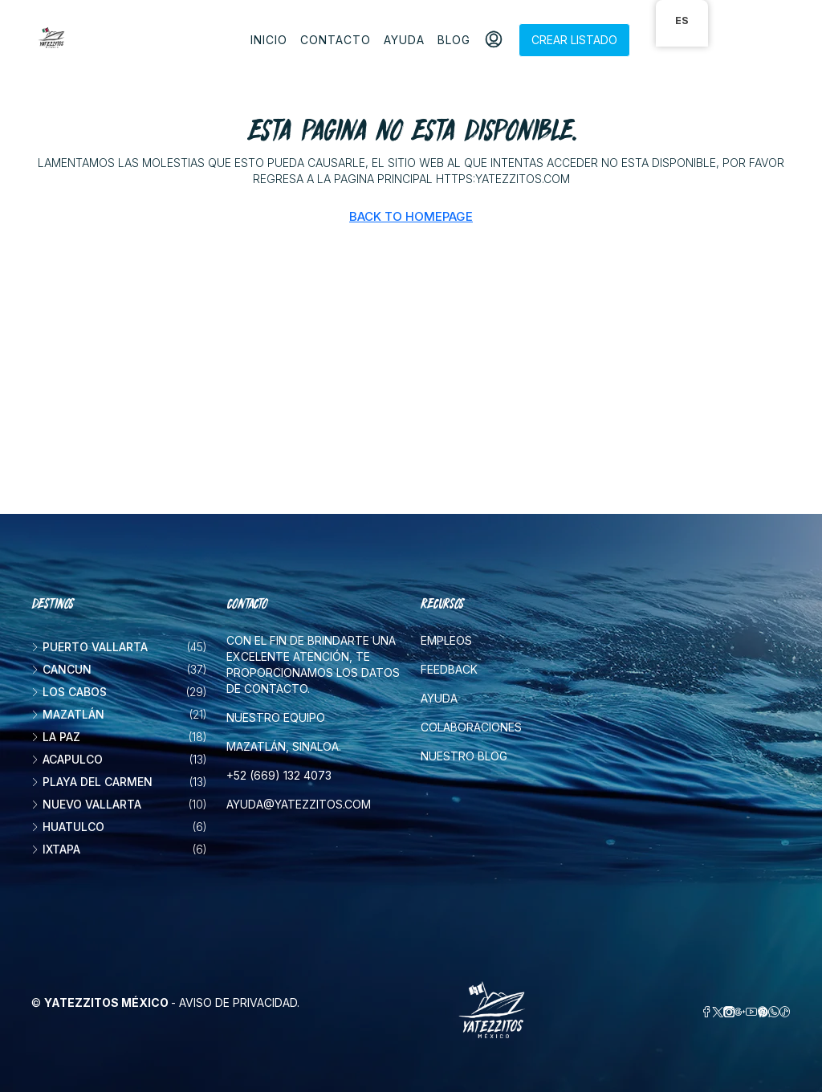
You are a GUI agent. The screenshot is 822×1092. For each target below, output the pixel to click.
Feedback (449, 669)
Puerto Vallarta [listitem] (89, 647)
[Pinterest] (762, 1012)
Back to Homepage (411, 216)
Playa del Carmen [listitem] (92, 781)
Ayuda (404, 40)
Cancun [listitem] (61, 669)
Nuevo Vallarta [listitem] (86, 804)
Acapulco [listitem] (67, 759)
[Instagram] (729, 1012)
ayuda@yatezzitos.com (298, 804)
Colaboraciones (471, 727)
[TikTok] (785, 1012)
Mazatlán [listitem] (67, 714)
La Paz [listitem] (55, 737)
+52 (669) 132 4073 (279, 775)
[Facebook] (706, 1012)
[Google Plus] (740, 1012)
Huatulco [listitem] (67, 826)
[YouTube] (751, 1012)
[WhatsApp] (773, 1012)
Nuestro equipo (275, 717)
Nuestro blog (464, 756)
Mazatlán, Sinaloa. (283, 746)
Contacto (335, 40)
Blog (453, 40)
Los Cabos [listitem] (69, 692)
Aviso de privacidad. (239, 1002)
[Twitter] (717, 1012)
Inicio (268, 40)
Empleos (446, 640)
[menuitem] (494, 40)
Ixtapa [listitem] (55, 849)
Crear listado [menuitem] (574, 40)
